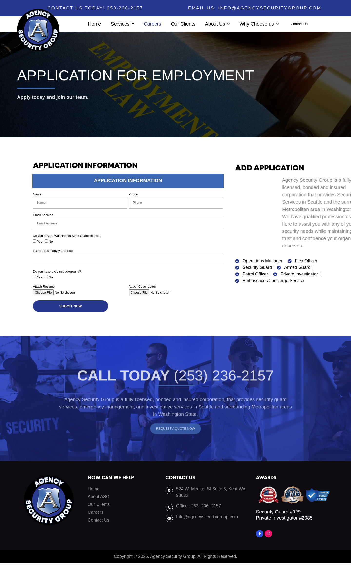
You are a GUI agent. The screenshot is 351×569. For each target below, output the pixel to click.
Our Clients (174, 24)
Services (114, 24)
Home (85, 24)
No (51, 241)
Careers (144, 24)
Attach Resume (44, 286)
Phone (133, 194)
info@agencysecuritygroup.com (269, 8)
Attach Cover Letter (142, 286)
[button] (114, 24)
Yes (39, 241)
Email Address (43, 215)
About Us (208, 24)
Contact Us (299, 24)
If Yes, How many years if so (53, 251)
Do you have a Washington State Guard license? (67, 235)
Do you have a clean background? (57, 271)
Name (37, 194)
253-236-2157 (126, 8)
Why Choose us (250, 24)
